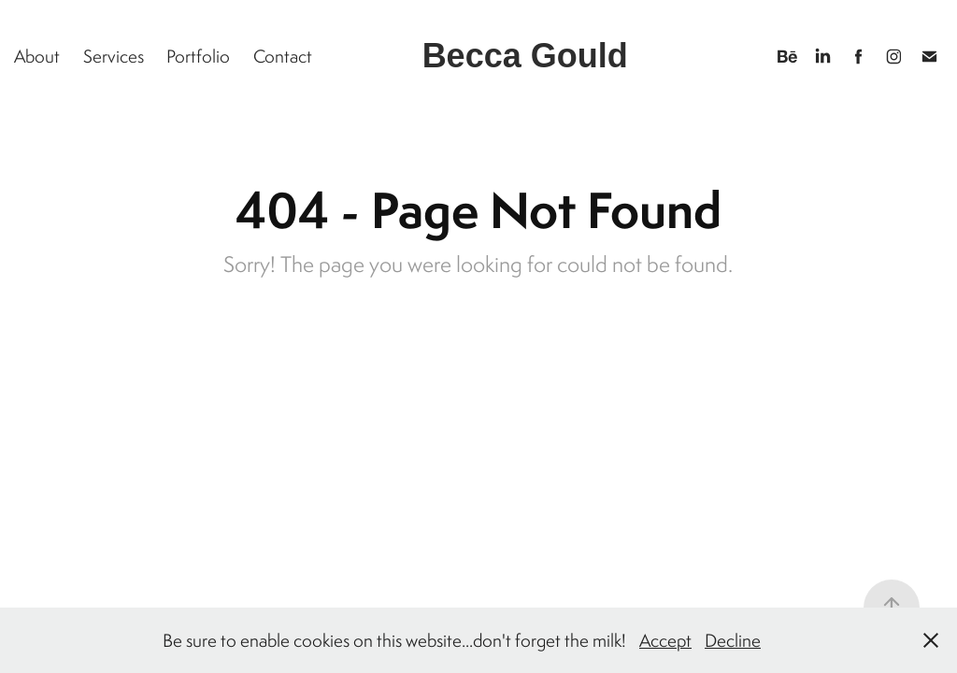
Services (113, 56)
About (37, 56)
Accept (665, 640)
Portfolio (198, 56)
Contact (282, 56)
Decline (733, 640)
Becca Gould (525, 55)
